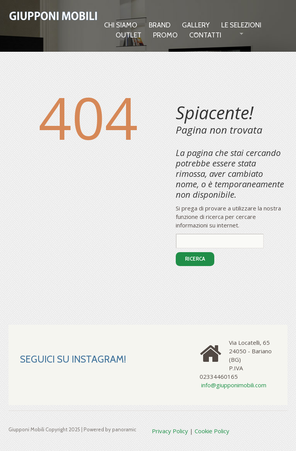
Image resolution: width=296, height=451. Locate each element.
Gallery (196, 25)
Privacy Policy (170, 431)
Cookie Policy (212, 431)
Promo (165, 35)
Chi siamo (120, 25)
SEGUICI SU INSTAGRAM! (73, 359)
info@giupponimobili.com (233, 385)
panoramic (124, 429)
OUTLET (128, 35)
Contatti (205, 35)
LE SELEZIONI (241, 25)
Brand (159, 25)
